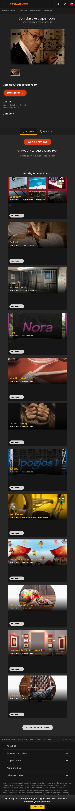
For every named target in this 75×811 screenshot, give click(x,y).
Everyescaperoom (9, 11)
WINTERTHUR (29, 22)
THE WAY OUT (27, 608)
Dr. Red (14, 242)
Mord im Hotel (18, 378)
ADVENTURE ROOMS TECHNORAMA (35, 200)
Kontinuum (16, 514)
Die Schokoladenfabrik (23, 605)
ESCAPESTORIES (45, 22)
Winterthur (22, 11)
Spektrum (15, 197)
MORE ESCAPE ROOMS (37, 727)
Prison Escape (18, 287)
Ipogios (14, 469)
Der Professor (17, 695)
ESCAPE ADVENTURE (29, 290)
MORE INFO (13, 92)
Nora (12, 333)
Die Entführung (18, 423)
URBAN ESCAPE (27, 336)
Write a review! (37, 141)
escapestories (35, 11)
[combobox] (64, 4)
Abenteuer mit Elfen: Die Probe (27, 559)
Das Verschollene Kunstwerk (26, 650)
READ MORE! (16, 261)
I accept (37, 806)
